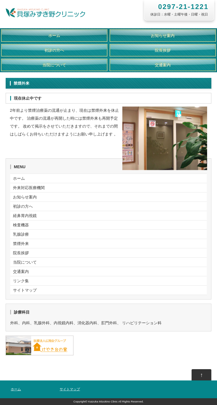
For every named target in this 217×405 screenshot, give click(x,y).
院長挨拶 (163, 50)
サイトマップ (25, 290)
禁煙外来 (21, 243)
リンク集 (21, 281)
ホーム (54, 35)
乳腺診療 (21, 234)
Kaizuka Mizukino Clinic (103, 401)
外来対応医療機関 (29, 187)
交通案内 (163, 65)
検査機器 (21, 225)
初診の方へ (54, 50)
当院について (54, 65)
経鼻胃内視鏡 (25, 215)
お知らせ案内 (163, 35)
